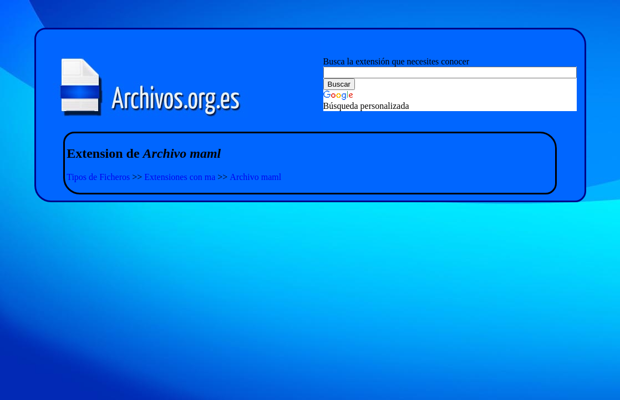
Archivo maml (255, 177)
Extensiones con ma (179, 177)
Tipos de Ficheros (98, 177)
